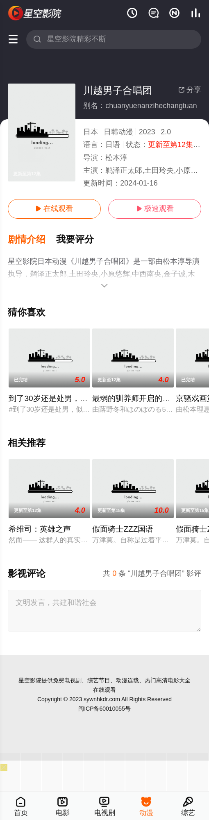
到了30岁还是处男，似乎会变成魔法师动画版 (87, 398)
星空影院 (29, 680)
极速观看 (155, 208)
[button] (32, 239)
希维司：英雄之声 (40, 529)
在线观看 (54, 208)
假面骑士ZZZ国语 (122, 529)
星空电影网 (35, 13)
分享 (189, 90)
